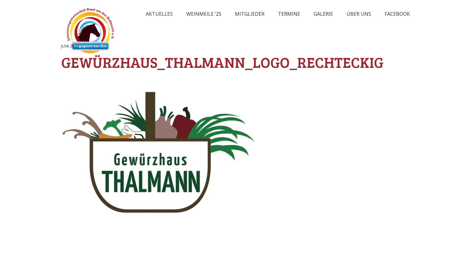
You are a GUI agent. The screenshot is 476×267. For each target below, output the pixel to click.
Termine (289, 13)
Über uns (359, 13)
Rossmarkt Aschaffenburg (90, 32)
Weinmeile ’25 (203, 13)
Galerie (323, 13)
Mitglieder (249, 13)
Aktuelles (159, 13)
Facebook (397, 13)
